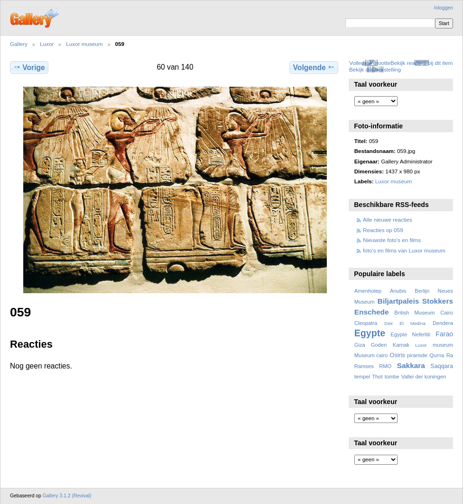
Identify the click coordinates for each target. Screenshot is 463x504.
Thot (377, 376)
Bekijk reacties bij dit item (421, 63)
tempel (362, 376)
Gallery (19, 44)
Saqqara (441, 366)
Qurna (436, 355)
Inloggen (443, 7)
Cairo (446, 312)
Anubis (398, 291)
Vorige (29, 67)
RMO (385, 366)
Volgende (314, 67)
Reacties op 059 (383, 230)
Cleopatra (366, 323)
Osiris (397, 355)
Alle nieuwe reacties (387, 219)
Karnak (401, 345)
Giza (359, 345)
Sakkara (411, 365)
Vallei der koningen (423, 376)
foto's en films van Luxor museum (404, 250)
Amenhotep (367, 291)
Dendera (443, 323)
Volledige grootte (369, 63)
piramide (417, 355)
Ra (449, 355)
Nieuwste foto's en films (392, 240)
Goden (379, 345)
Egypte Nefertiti (410, 334)
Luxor (47, 44)
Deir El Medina (405, 323)
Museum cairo (371, 355)
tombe (392, 376)
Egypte (369, 333)
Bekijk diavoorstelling (375, 69)
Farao (444, 334)
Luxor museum (84, 44)
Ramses (364, 366)
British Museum (414, 312)
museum (443, 345)
